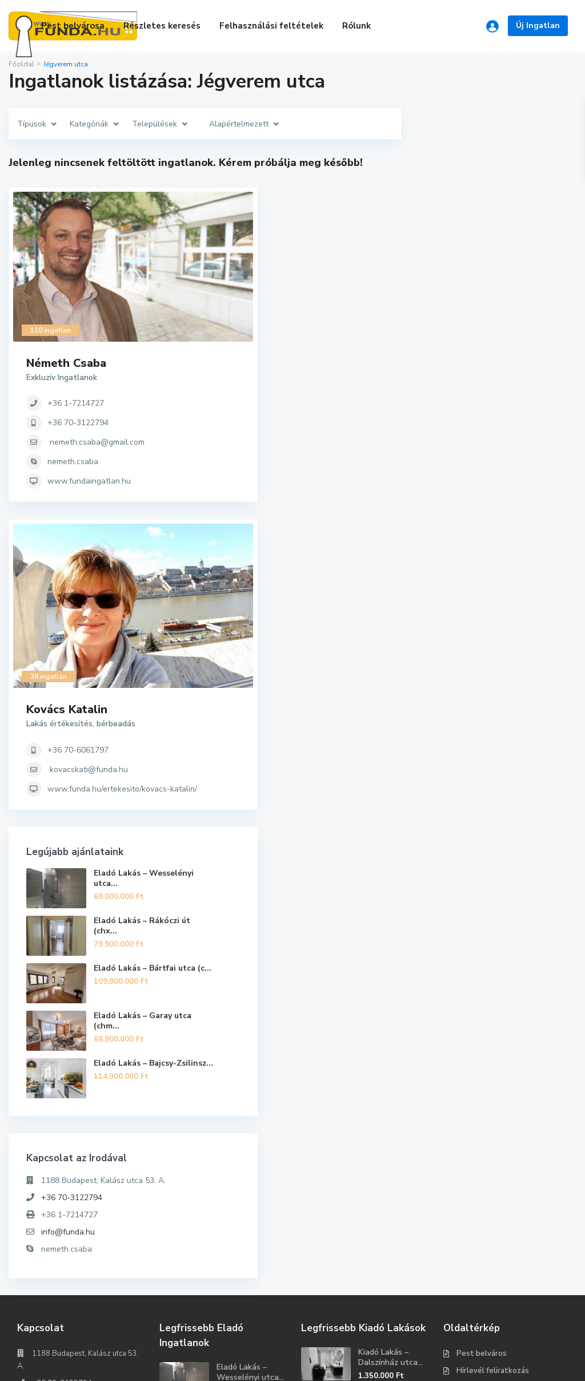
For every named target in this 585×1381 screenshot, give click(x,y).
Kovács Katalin (476, 481)
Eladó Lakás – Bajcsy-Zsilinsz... (524, 871)
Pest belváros (481, 1163)
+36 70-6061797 (487, 521)
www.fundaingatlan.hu (498, 314)
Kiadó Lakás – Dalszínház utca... (390, 1166)
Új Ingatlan (538, 25)
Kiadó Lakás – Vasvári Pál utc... (388, 1208)
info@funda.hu (477, 1041)
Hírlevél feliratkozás (492, 1180)
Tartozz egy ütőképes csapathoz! (499, 1364)
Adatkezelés (479, 1214)
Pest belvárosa (73, 25)
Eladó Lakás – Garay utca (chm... (519, 824)
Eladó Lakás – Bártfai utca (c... (523, 778)
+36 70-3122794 (487, 256)
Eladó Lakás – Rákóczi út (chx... (519, 731)
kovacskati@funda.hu (498, 540)
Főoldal (21, 64)
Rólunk (356, 25)
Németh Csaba (476, 196)
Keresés (80, 1307)
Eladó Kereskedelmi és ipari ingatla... (247, 1269)
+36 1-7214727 (485, 236)
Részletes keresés (162, 25)
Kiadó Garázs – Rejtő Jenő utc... (387, 1249)
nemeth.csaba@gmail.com (506, 275)
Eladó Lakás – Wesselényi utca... (519, 679)
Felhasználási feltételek (271, 25)
